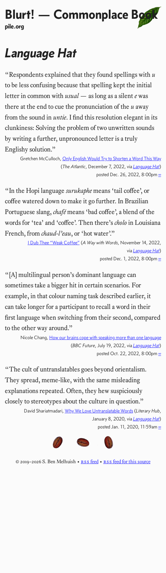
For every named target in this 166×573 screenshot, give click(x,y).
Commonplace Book (105, 14)
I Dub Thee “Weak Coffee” (54, 242)
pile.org (14, 26)
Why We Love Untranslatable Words (99, 411)
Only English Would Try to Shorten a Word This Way (111, 158)
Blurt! (20, 14)
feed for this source (126, 461)
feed (89, 461)
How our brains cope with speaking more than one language (105, 337)
